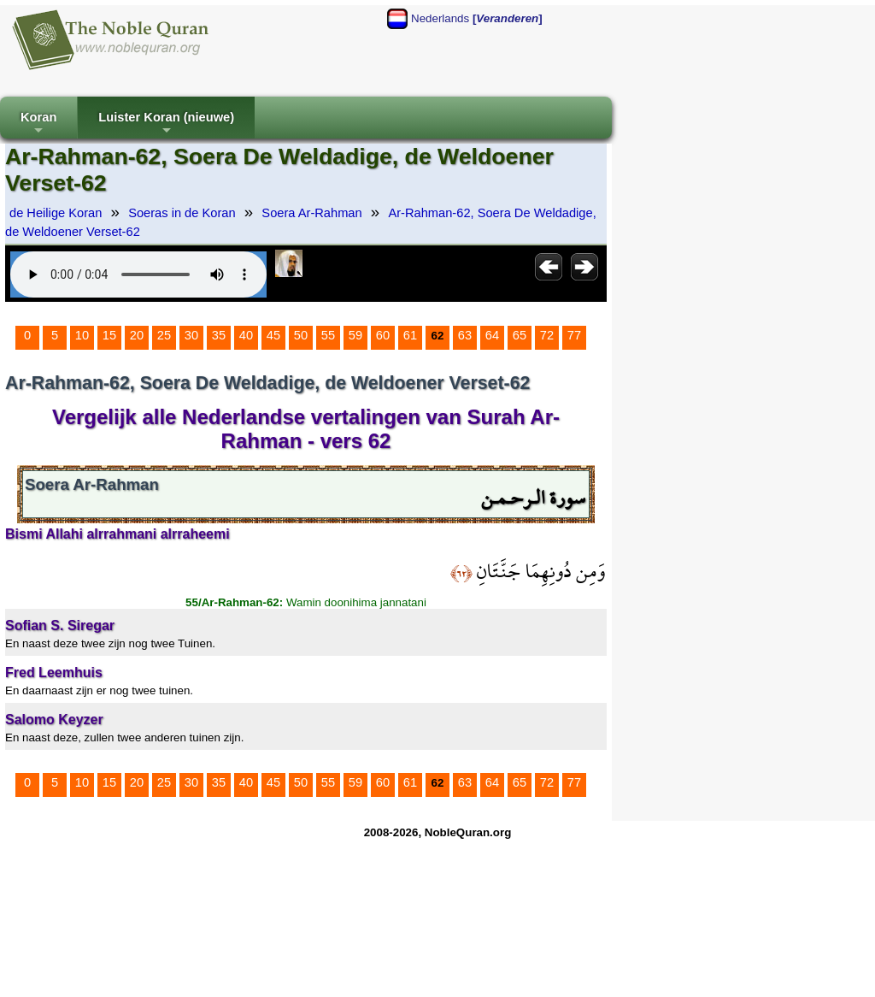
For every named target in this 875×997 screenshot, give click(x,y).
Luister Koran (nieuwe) (166, 124)
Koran (38, 124)
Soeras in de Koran (181, 213)
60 (383, 335)
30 (191, 335)
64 (492, 335)
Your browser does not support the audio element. (138, 274)
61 (410, 335)
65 (519, 335)
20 (137, 335)
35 (219, 335)
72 (547, 335)
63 (465, 335)
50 (301, 335)
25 (164, 335)
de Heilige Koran (55, 213)
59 (355, 335)
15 (109, 335)
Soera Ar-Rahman (311, 213)
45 (273, 335)
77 (574, 335)
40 (246, 335)
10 (82, 335)
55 (328, 335)
